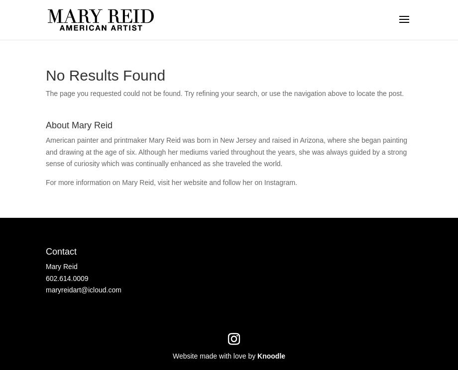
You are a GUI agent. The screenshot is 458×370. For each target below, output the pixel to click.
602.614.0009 (67, 278)
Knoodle (271, 356)
